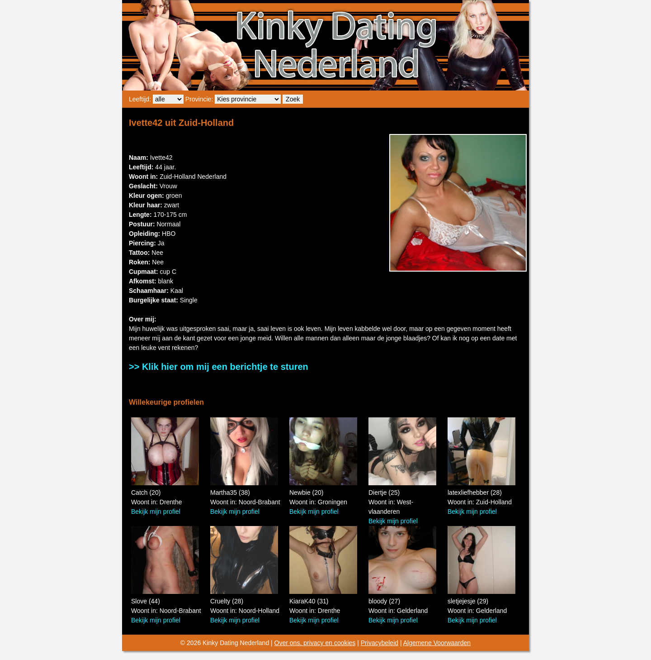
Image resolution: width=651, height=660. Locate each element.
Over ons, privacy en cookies (315, 642)
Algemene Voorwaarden (437, 642)
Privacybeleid (379, 642)
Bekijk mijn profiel (155, 511)
